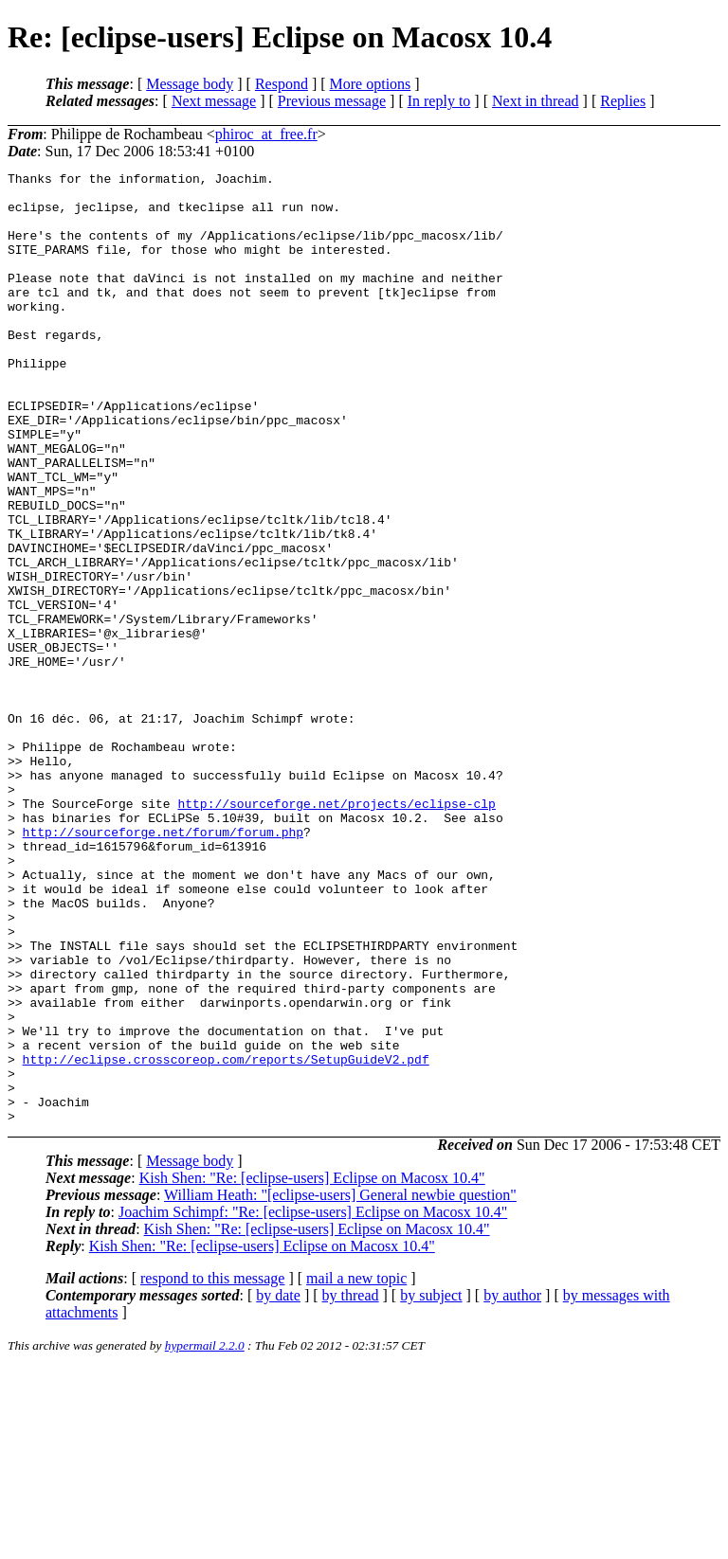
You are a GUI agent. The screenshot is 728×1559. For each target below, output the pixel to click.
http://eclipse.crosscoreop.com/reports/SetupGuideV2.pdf (226, 1237)
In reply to (439, 101)
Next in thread (535, 101)
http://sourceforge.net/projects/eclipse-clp (336, 931)
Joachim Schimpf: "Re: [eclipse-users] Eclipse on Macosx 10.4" (312, 1402)
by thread (350, 1486)
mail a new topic (356, 1468)
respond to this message (212, 1468)
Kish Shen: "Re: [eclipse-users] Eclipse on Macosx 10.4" (312, 1368)
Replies (623, 101)
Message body (189, 84)
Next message (214, 101)
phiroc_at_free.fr (266, 134)
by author (512, 1486)
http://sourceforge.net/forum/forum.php (163, 965)
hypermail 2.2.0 (205, 1536)
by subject (431, 1486)
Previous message (332, 101)
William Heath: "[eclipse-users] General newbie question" (340, 1385)
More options (370, 84)
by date (278, 1486)
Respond (281, 84)
